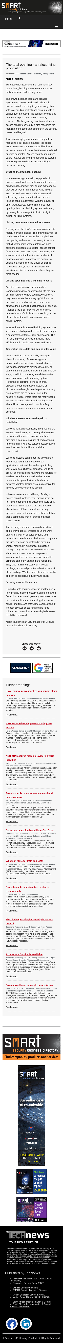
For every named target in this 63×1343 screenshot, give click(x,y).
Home (8, 18)
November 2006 (12, 74)
